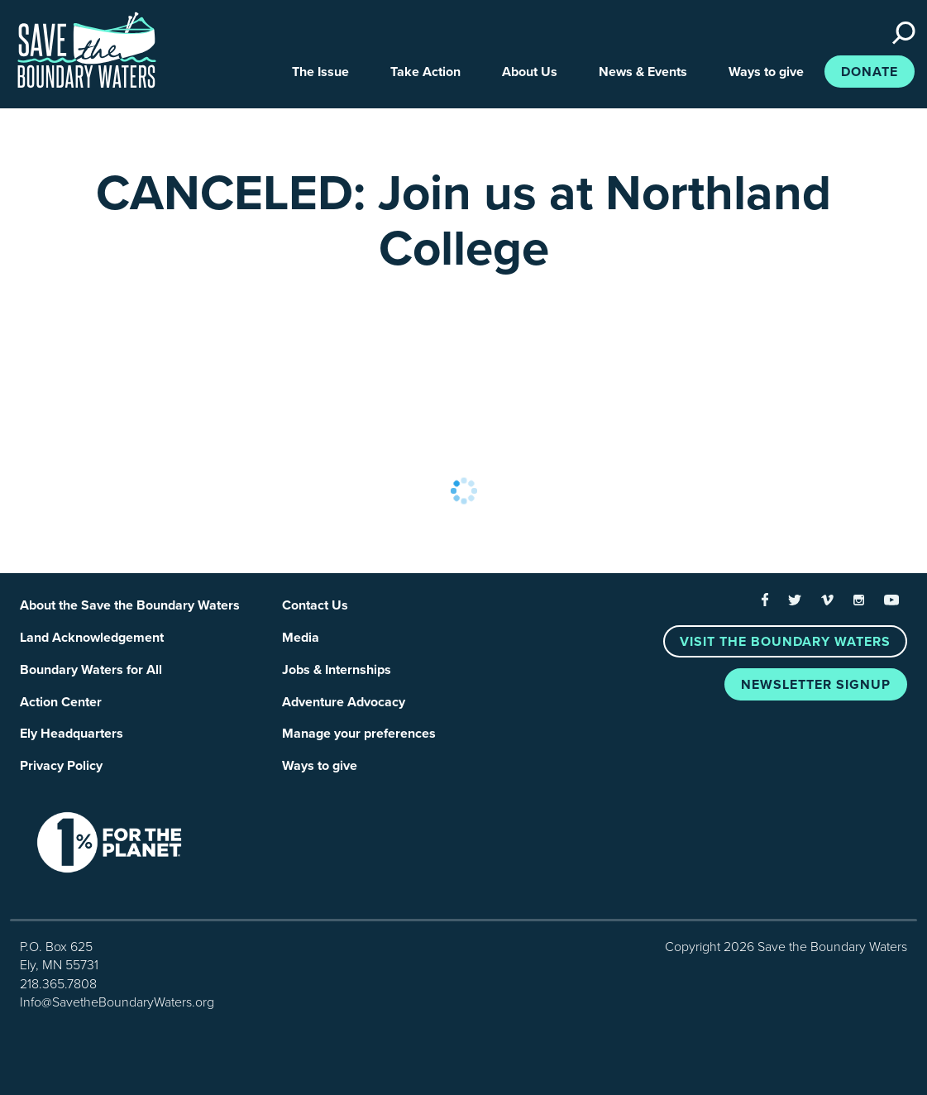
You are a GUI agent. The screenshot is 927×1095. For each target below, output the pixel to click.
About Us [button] (529, 72)
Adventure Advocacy (343, 702)
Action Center (61, 702)
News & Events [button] (643, 72)
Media (300, 637)
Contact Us (315, 605)
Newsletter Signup (816, 685)
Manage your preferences (359, 733)
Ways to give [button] (766, 72)
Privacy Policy (61, 766)
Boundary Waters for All (91, 670)
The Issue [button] (320, 72)
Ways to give (319, 766)
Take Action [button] (425, 72)
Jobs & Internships (336, 670)
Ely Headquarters (71, 733)
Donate (869, 72)
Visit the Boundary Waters (785, 642)
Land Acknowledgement (92, 637)
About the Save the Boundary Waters (130, 605)
